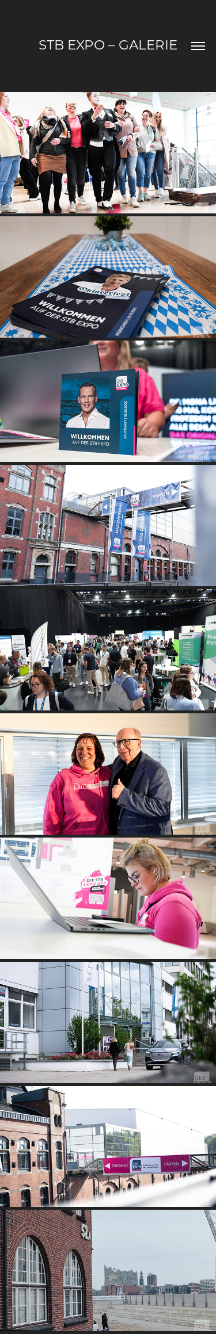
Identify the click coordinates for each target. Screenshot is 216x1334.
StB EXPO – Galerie (108, 44)
